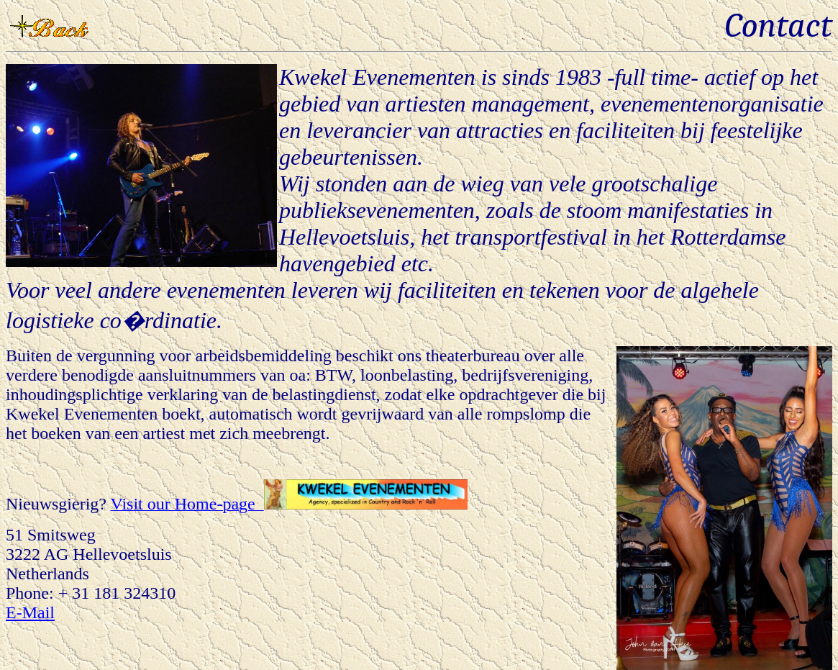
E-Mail (30, 612)
